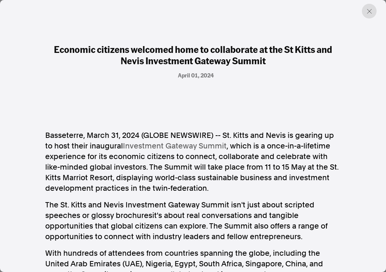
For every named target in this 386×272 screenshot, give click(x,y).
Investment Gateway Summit (175, 145)
